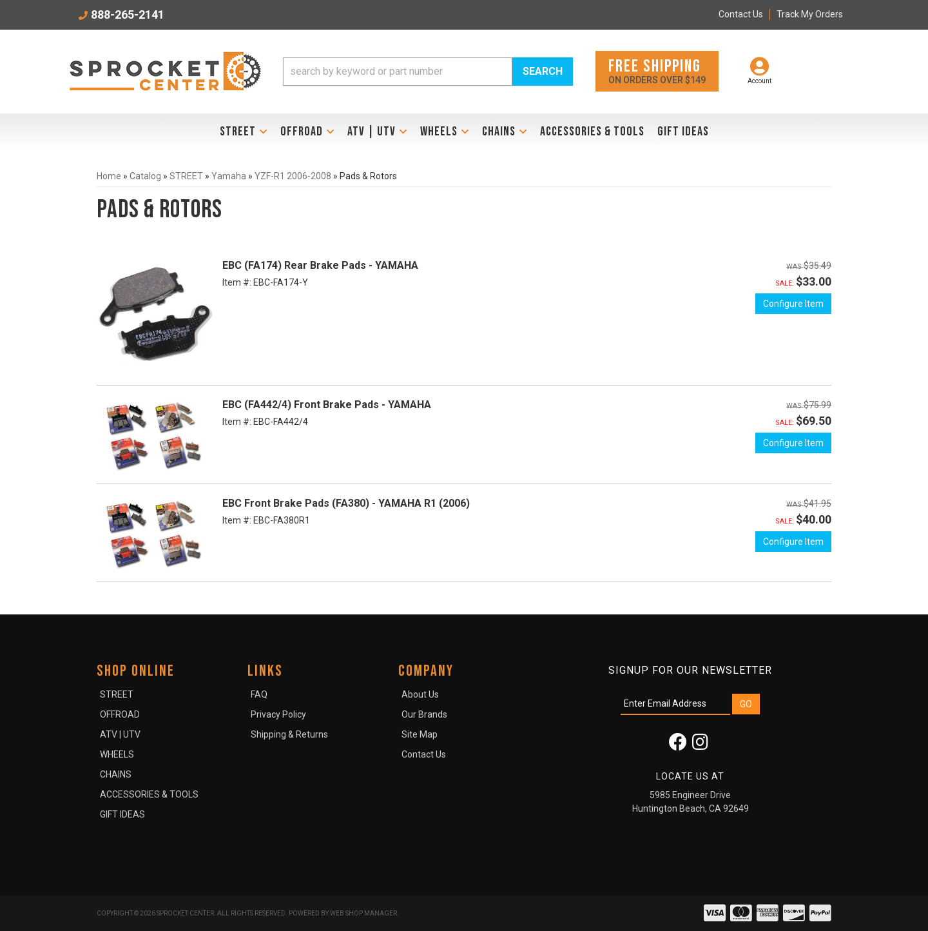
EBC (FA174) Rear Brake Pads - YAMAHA (320, 265)
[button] (428, 71)
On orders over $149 (657, 70)
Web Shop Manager (363, 913)
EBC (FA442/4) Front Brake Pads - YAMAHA (326, 404)
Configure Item (793, 304)
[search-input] (398, 71)
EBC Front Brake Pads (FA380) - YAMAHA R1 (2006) (346, 503)
